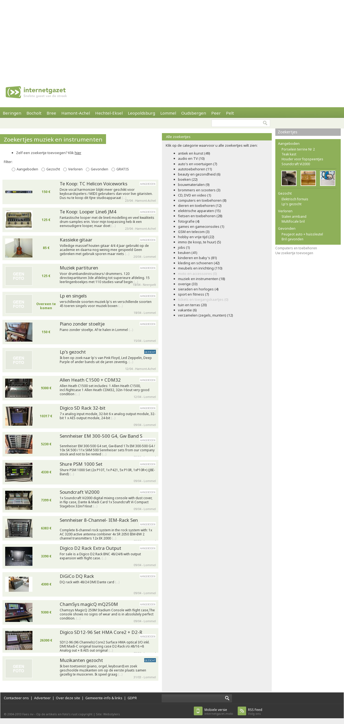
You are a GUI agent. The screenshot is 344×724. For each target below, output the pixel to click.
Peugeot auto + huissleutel (302, 234)
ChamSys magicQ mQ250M (89, 604)
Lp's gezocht (73, 352)
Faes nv (28, 714)
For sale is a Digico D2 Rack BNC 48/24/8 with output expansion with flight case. (100, 556)
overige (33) (188, 283)
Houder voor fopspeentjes (302, 159)
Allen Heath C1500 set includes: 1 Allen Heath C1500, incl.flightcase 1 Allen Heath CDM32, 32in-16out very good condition (104, 389)
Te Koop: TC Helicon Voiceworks (93, 183)
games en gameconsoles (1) (201, 226)
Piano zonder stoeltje (82, 324)
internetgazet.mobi (218, 712)
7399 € (46, 500)
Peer (216, 113)
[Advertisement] (124, 38)
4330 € (46, 472)
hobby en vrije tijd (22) (196, 236)
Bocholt (33, 113)
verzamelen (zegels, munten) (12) (205, 315)
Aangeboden (27, 169)
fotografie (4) (189, 221)
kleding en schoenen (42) (199, 262)
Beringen (12, 113)
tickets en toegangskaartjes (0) (203, 299)
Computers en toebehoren (296, 248)
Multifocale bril (293, 221)
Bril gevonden (292, 239)
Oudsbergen (193, 113)
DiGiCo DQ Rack (77, 576)
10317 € (46, 416)
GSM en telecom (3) (194, 231)
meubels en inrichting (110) (200, 268)
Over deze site (68, 697)
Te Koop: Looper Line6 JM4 (88, 211)
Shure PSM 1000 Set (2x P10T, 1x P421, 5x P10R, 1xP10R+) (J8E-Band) (107, 472)
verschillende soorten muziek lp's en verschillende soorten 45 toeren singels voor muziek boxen (106, 304)
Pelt (230, 113)
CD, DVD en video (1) (194, 195)
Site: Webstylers (108, 714)
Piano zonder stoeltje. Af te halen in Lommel (96, 330)
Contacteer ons (16, 697)
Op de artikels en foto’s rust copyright (64, 714)
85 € (46, 248)
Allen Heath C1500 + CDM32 (90, 380)
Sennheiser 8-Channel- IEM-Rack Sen (99, 520)
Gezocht (53, 169)
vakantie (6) (187, 310)
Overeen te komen (46, 306)
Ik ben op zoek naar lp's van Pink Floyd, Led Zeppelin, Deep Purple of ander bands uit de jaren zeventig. (106, 360)
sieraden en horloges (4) (198, 289)
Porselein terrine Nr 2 (298, 149)
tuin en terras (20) (192, 304)
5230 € (46, 444)
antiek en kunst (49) (194, 153)
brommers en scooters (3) (199, 190)
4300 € (46, 584)
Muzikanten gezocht (81, 660)
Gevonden (99, 169)
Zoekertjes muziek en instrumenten (53, 139)
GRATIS (122, 169)
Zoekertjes (287, 131)
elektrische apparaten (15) (199, 210)
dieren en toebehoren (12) (200, 205)
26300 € (46, 640)
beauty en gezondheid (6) (199, 174)
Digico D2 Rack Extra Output (90, 548)
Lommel (168, 113)
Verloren (75, 169)
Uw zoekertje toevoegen (294, 253)
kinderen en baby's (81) (197, 257)
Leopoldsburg (141, 113)
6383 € (46, 528)
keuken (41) (187, 252)
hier (78, 152)
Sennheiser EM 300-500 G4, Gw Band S (101, 436)
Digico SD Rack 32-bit (82, 408)
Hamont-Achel (75, 113)
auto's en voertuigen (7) (197, 163)
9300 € (46, 388)
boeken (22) (188, 179)
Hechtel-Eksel (109, 113)
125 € (46, 219)
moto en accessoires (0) (197, 273)
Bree (51, 113)
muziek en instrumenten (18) (201, 278)
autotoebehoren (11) (195, 169)
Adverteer (42, 697)
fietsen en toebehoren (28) (200, 215)
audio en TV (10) (191, 158)
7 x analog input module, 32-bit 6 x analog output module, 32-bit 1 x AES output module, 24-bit (107, 416)
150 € (46, 191)
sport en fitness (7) (193, 294)
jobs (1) (184, 247)
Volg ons (255, 712)
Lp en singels (73, 296)
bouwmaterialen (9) (194, 184)
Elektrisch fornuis (295, 199)
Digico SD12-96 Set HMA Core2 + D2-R (101, 632)
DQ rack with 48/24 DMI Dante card (89, 582)
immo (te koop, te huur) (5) (199, 242)
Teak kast (289, 154)
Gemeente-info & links (103, 697)
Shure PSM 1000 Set (81, 464)
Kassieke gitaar (76, 240)
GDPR (132, 697)
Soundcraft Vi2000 (79, 492)
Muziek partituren (79, 268)
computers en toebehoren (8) (202, 200)
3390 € (46, 556)
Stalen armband (294, 216)
